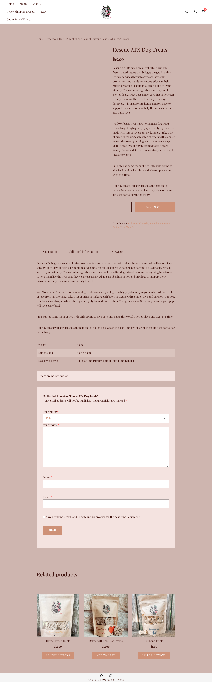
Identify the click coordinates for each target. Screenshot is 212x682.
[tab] (49, 251)
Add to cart (155, 207)
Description (49, 252)
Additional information (83, 252)
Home (10, 3)
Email (47, 497)
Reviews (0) (116, 252)
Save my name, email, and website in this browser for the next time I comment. (93, 517)
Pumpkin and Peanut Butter (82, 39)
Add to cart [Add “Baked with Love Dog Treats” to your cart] (106, 655)
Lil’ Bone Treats (153, 641)
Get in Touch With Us (19, 19)
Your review (51, 424)
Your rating (51, 411)
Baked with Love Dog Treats (106, 641)
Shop (35, 3)
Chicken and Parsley (138, 223)
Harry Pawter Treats (58, 641)
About (23, 3)
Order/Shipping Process (21, 11)
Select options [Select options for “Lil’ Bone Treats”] (154, 655)
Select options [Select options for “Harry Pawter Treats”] (58, 655)
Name (47, 477)
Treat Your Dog (55, 39)
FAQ (43, 11)
